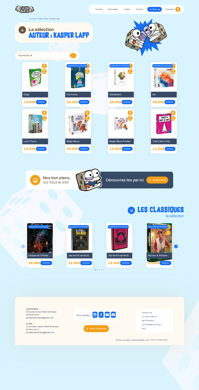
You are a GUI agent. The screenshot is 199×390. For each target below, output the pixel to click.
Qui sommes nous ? (152, 326)
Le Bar (127, 10)
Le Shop (154, 10)
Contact (139, 10)
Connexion (170, 10)
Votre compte (150, 317)
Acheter (43, 103)
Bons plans (113, 10)
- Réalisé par (156, 341)
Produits (147, 313)
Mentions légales (132, 341)
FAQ (144, 330)
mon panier (148, 321)
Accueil (98, 10)
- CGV (142, 341)
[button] (176, 247)
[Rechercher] (73, 56)
